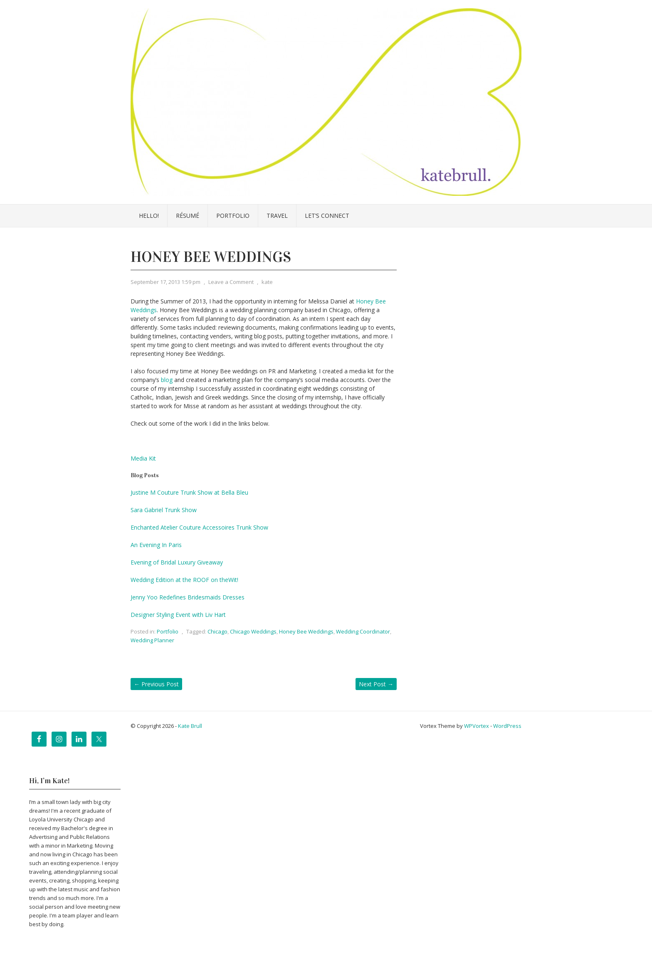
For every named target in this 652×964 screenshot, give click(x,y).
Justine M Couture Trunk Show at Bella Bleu (189, 492)
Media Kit (143, 458)
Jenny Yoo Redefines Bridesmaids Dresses (187, 597)
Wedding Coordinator (363, 631)
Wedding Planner (152, 640)
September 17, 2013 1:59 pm (165, 282)
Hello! (149, 215)
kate (267, 282)
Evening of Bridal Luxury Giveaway (177, 562)
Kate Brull (190, 726)
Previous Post (156, 684)
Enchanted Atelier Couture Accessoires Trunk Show (199, 527)
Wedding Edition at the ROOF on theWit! (184, 580)
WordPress (507, 726)
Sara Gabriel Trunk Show (164, 510)
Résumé (187, 215)
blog (167, 380)
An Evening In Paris (156, 545)
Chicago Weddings (253, 631)
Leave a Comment (231, 282)
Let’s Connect (327, 215)
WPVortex (476, 726)
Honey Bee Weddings (306, 631)
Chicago (217, 631)
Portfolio (232, 215)
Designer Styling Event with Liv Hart (178, 615)
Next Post (376, 684)
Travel (277, 215)
